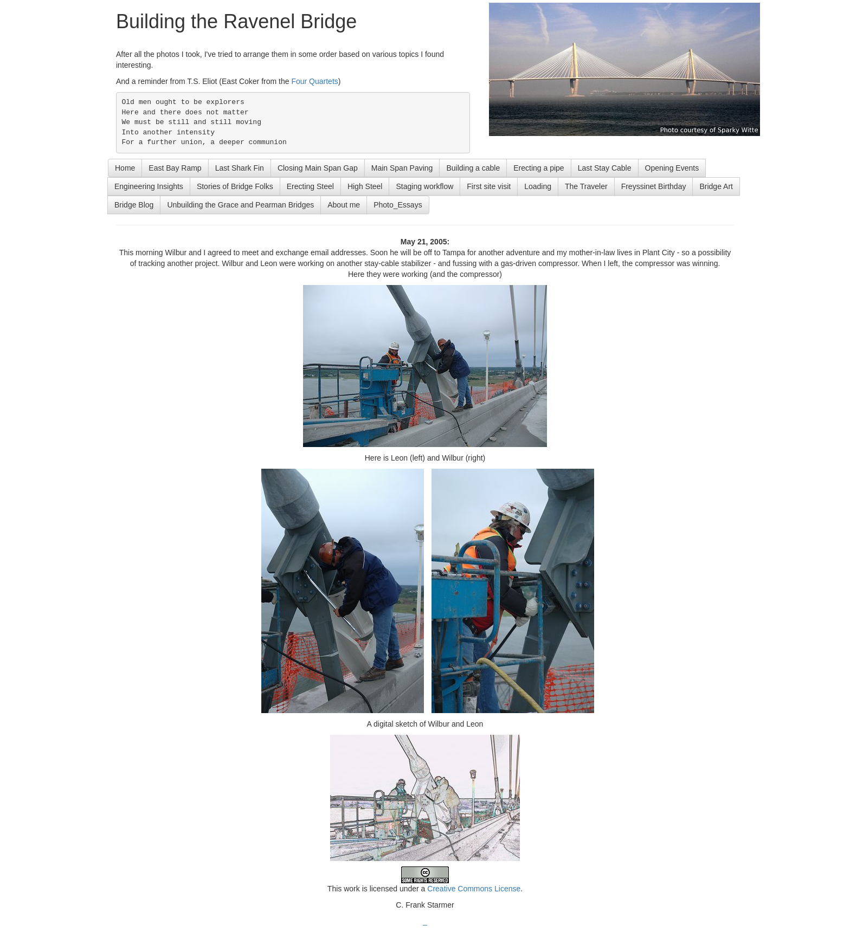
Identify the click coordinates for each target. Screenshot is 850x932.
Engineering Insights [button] (148, 186)
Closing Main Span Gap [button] (318, 168)
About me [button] (343, 204)
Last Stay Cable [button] (605, 168)
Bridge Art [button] (715, 186)
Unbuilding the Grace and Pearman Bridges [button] (240, 204)
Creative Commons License (473, 888)
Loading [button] (537, 186)
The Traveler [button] (586, 186)
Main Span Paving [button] (402, 168)
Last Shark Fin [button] (239, 168)
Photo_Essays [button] (398, 204)
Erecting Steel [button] (310, 186)
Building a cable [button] (473, 168)
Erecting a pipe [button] (538, 168)
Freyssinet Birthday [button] (653, 186)
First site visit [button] (489, 186)
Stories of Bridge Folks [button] (235, 186)
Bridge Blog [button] (133, 204)
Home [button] (125, 168)
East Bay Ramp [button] (175, 168)
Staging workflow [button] (424, 186)
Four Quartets (314, 81)
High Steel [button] (365, 186)
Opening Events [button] (672, 168)
